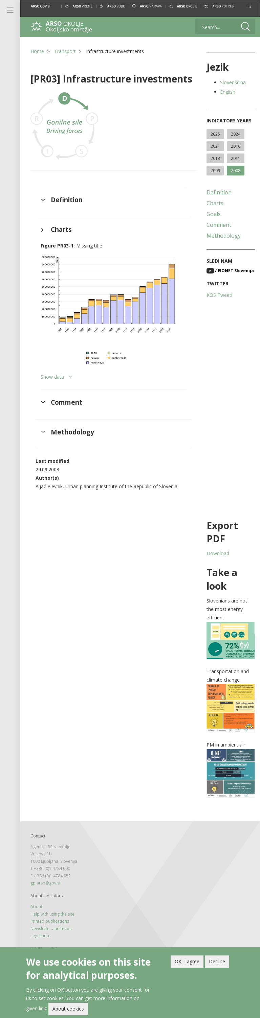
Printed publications (49, 921)
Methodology (224, 235)
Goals (214, 214)
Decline (217, 961)
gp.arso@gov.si (45, 883)
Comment (219, 225)
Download (218, 553)
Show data (52, 377)
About (36, 906)
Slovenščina (233, 82)
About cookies (68, 1009)
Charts (215, 203)
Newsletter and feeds (50, 928)
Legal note (40, 936)
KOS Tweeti (219, 295)
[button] (249, 6)
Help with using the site (52, 914)
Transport (65, 51)
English (227, 92)
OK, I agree (187, 961)
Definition (219, 192)
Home (37, 51)
